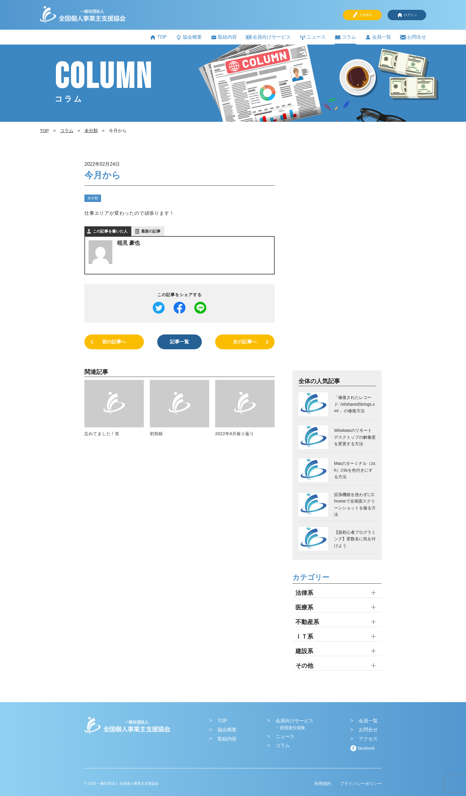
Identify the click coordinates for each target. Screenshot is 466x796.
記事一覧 (179, 341)
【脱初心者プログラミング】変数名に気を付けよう (355, 539)
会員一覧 (378, 37)
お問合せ (413, 37)
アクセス (368, 738)
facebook (366, 748)
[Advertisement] (337, 265)
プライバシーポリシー (361, 783)
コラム (345, 37)
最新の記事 (150, 231)
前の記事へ (114, 341)
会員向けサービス (268, 37)
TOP (158, 37)
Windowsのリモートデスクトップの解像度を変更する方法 (355, 437)
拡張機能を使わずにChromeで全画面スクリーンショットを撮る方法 (355, 504)
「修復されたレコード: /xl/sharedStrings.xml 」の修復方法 (354, 404)
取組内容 (224, 37)
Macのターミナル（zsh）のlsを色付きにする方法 (354, 470)
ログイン (407, 15)
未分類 (92, 198)
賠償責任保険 (292, 727)
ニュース (313, 37)
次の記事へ (245, 341)
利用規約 (322, 783)
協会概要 (189, 37)
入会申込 (362, 15)
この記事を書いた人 (110, 231)
